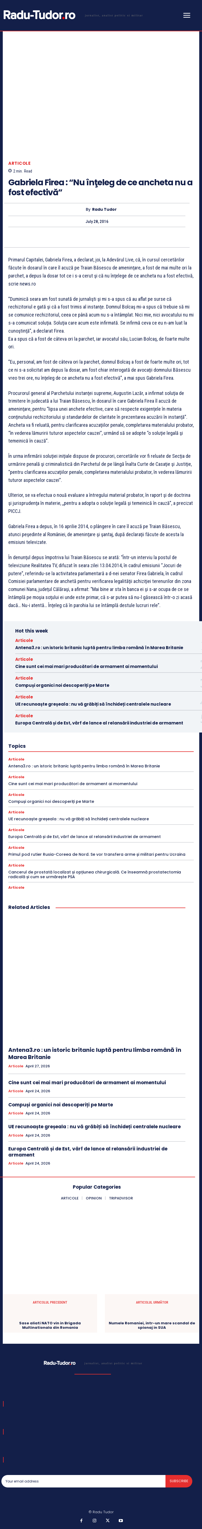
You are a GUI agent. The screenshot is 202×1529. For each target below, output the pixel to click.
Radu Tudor (104, 209)
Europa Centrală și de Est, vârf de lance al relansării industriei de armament (99, 723)
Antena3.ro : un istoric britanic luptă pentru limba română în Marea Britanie (99, 648)
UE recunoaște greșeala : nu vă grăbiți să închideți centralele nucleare (93, 704)
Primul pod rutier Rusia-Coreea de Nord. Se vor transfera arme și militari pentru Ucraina (96, 854)
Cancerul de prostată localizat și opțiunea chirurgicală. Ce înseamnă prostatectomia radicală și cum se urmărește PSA (94, 874)
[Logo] (72, 14)
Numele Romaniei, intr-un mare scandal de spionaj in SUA (152, 1325)
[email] (83, 1481)
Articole (19, 163)
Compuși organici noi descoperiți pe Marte (62, 685)
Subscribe (179, 1481)
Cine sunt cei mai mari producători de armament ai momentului (86, 666)
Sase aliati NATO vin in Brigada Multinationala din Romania (50, 1325)
